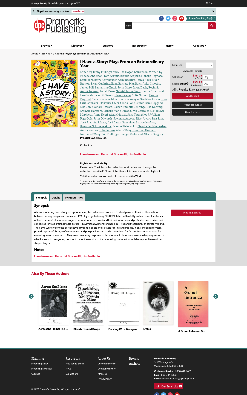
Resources (139, 45)
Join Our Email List (170, 378)
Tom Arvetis (98, 75)
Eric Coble (155, 99)
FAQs (69, 361)
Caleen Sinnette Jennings (111, 102)
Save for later (192, 111)
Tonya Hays (116, 79)
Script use (177, 64)
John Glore (157, 83)
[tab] (42, 190)
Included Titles (75, 189)
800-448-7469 (38, 3)
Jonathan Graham (152, 122)
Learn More (81, 11)
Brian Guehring (149, 79)
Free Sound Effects (76, 356)
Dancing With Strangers (123, 321)
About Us (199, 45)
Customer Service (108, 356)
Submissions (73, 366)
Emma (147, 321)
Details (57, 189)
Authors (108, 45)
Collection (177, 76)
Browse (46, 45)
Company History (108, 361)
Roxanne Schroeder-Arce (111, 118)
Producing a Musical (42, 361)
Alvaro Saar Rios (105, 114)
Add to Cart (192, 95)
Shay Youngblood (106, 110)
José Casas (145, 114)
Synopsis (42, 189)
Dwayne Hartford (150, 102)
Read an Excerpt (192, 205)
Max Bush (95, 83)
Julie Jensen (120, 122)
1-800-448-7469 (184, 363)
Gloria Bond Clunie (120, 99)
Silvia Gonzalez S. (114, 106)
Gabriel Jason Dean (145, 87)
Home (34, 53)
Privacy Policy (106, 371)
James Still (124, 83)
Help (170, 45)
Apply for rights (192, 103)
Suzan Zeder (131, 91)
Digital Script (180, 83)
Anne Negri (153, 106)
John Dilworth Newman (151, 110)
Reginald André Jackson (107, 87)
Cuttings (35, 366)
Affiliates (103, 366)
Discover (77, 45)
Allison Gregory (144, 126)
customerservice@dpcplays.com (179, 371)
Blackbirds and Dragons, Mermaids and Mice (101, 321)
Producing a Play (40, 356)
